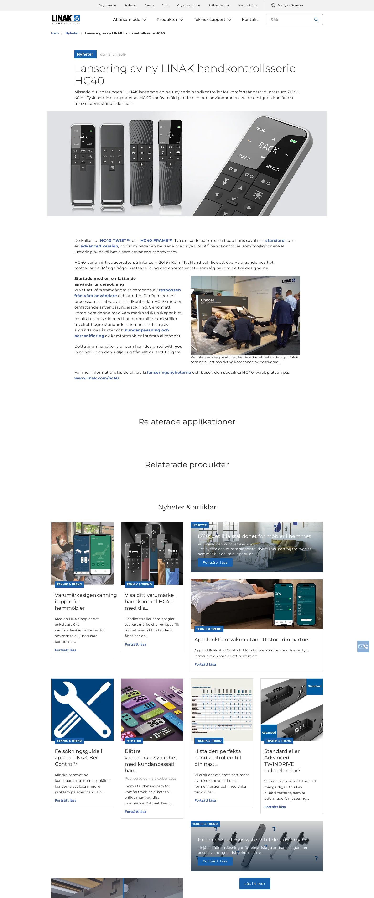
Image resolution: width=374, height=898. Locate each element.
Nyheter (131, 5)
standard (275, 240)
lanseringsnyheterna (169, 372)
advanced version (99, 246)
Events (150, 5)
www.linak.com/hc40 (96, 378)
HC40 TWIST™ (115, 240)
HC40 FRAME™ (156, 240)
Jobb (166, 5)
